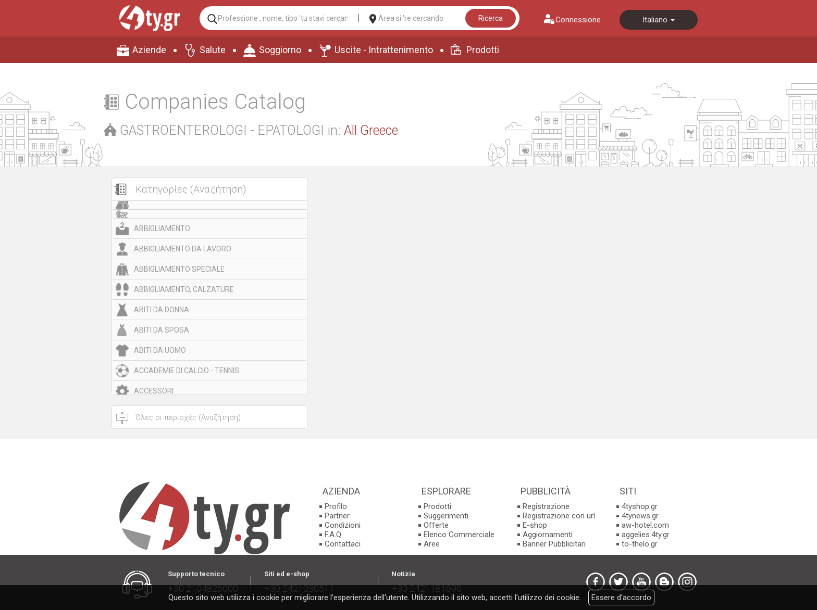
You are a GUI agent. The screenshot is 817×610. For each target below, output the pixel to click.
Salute (213, 49)
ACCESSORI (154, 391)
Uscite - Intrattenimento (384, 49)
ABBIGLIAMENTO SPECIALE (179, 269)
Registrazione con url (559, 515)
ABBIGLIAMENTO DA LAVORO (182, 249)
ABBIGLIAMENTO (162, 228)
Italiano (658, 19)
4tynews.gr (640, 515)
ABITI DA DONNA (161, 310)
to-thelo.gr (640, 544)
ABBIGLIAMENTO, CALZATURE (184, 289)
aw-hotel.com (645, 525)
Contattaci (343, 544)
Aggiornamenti (548, 534)
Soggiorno (280, 49)
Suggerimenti (446, 515)
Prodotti (482, 49)
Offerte (436, 525)
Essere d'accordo (621, 597)
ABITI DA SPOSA (161, 330)
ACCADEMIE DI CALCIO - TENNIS (186, 370)
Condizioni (343, 525)
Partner (337, 515)
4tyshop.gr (640, 506)
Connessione (578, 19)
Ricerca (490, 18)
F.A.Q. (334, 534)
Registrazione (546, 506)
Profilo (336, 506)
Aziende (149, 49)
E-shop (535, 525)
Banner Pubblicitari (554, 544)
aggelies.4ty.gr (646, 534)
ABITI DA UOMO (160, 350)
